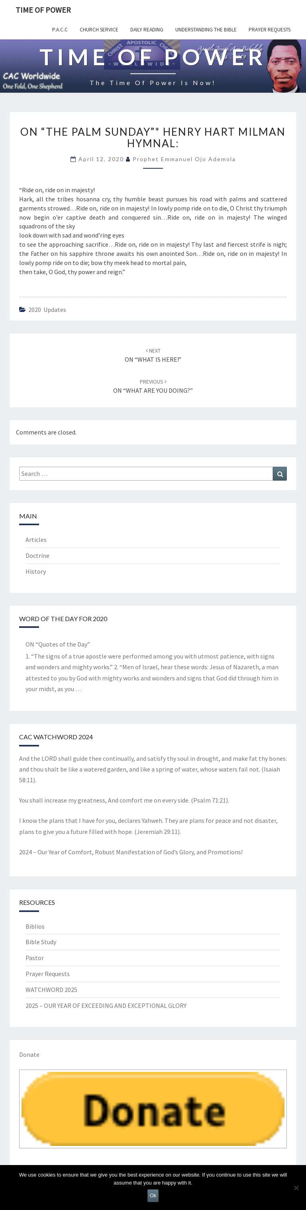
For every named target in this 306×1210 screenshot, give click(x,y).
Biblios (35, 926)
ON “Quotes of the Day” (58, 644)
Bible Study (41, 942)
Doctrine (37, 555)
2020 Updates (47, 310)
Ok (153, 1195)
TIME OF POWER (43, 10)
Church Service (99, 29)
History (36, 571)
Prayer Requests (269, 29)
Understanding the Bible (206, 29)
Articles (36, 540)
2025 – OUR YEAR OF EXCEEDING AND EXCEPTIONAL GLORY (106, 1005)
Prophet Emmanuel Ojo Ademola (184, 159)
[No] (296, 1188)
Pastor (35, 958)
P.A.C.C (60, 29)
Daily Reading (146, 29)
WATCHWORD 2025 (51, 990)
